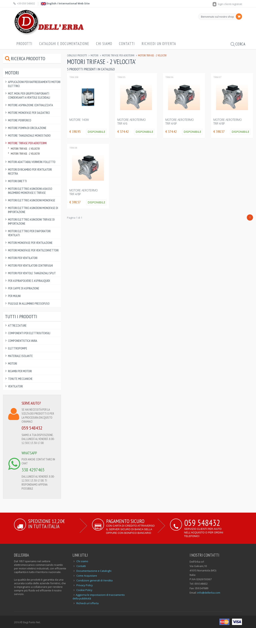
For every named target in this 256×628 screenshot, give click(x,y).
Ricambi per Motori (20, 371)
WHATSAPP (29, 453)
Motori (94, 55)
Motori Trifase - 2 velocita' (25, 153)
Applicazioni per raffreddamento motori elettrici (34, 84)
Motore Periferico (19, 120)
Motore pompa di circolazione (27, 128)
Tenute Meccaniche (20, 379)
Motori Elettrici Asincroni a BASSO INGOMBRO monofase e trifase (30, 191)
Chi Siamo (104, 43)
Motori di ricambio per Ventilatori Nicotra (30, 171)
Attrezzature (17, 325)
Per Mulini (14, 296)
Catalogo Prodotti (77, 55)
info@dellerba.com (208, 592)
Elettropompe (17, 348)
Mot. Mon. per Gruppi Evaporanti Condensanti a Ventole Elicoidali (29, 95)
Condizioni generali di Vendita (94, 580)
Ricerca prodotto (25, 58)
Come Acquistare (86, 575)
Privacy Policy (84, 585)
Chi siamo (82, 561)
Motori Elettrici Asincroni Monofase (31, 200)
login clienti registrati (227, 4)
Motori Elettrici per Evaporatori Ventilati (29, 233)
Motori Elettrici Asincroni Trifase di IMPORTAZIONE (31, 221)
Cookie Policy (84, 590)
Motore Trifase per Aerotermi (118, 55)
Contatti (127, 43)
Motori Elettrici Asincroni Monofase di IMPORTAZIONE (33, 210)
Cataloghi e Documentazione (64, 43)
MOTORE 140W (79, 120)
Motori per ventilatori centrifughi (30, 265)
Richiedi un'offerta (87, 603)
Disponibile (96, 132)
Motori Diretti (17, 181)
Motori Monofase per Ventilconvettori (33, 250)
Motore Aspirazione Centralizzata (30, 105)
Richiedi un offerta (159, 43)
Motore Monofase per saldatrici (29, 113)
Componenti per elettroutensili (29, 333)
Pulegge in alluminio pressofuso (29, 303)
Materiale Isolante (20, 356)
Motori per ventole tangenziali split (32, 273)
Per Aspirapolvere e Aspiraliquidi (29, 281)
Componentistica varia (22, 341)
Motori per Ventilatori (22, 258)
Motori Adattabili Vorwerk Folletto (31, 162)
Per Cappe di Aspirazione (23, 288)
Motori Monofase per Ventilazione (30, 243)
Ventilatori (15, 386)
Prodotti (24, 43)
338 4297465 (33, 470)
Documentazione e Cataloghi (93, 571)
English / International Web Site (65, 3)
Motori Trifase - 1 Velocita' (25, 148)
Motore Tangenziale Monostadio (29, 135)
